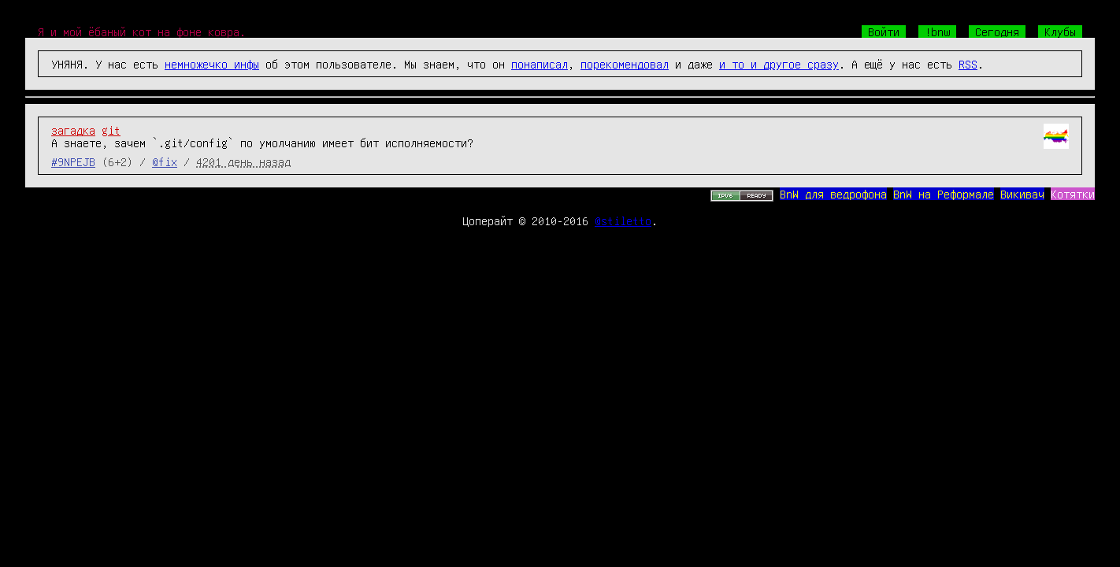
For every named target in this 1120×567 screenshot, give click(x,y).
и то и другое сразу (779, 63)
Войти (883, 31)
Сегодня (997, 31)
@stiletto (623, 220)
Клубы (1060, 31)
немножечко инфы (212, 63)
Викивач (1022, 193)
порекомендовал (624, 63)
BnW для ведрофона (833, 193)
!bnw (937, 31)
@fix (164, 161)
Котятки (1073, 193)
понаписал (539, 63)
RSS (968, 63)
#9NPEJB (73, 161)
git (111, 130)
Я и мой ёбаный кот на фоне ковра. (142, 31)
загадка (73, 130)
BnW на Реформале (943, 193)
